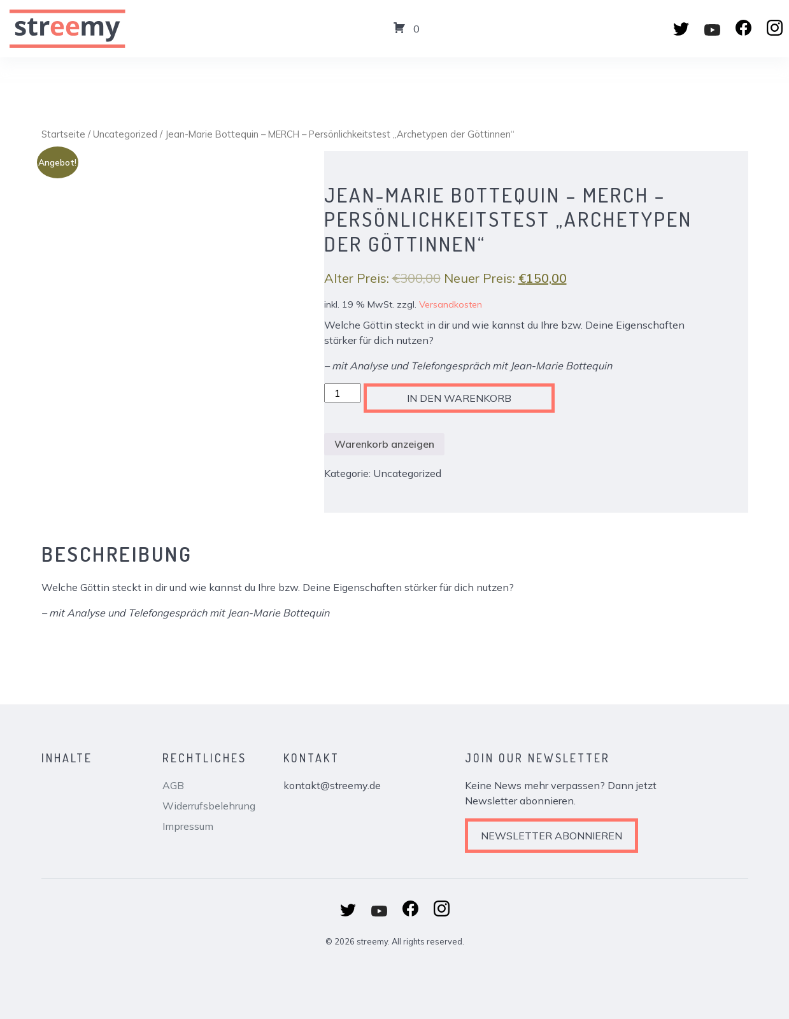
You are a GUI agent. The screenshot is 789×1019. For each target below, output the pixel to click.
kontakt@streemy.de (332, 785)
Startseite (63, 134)
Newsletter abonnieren (551, 835)
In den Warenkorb (459, 398)
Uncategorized (125, 134)
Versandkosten (450, 304)
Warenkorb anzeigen (384, 444)
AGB (173, 785)
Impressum (187, 826)
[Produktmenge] (342, 393)
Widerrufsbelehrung (208, 805)
